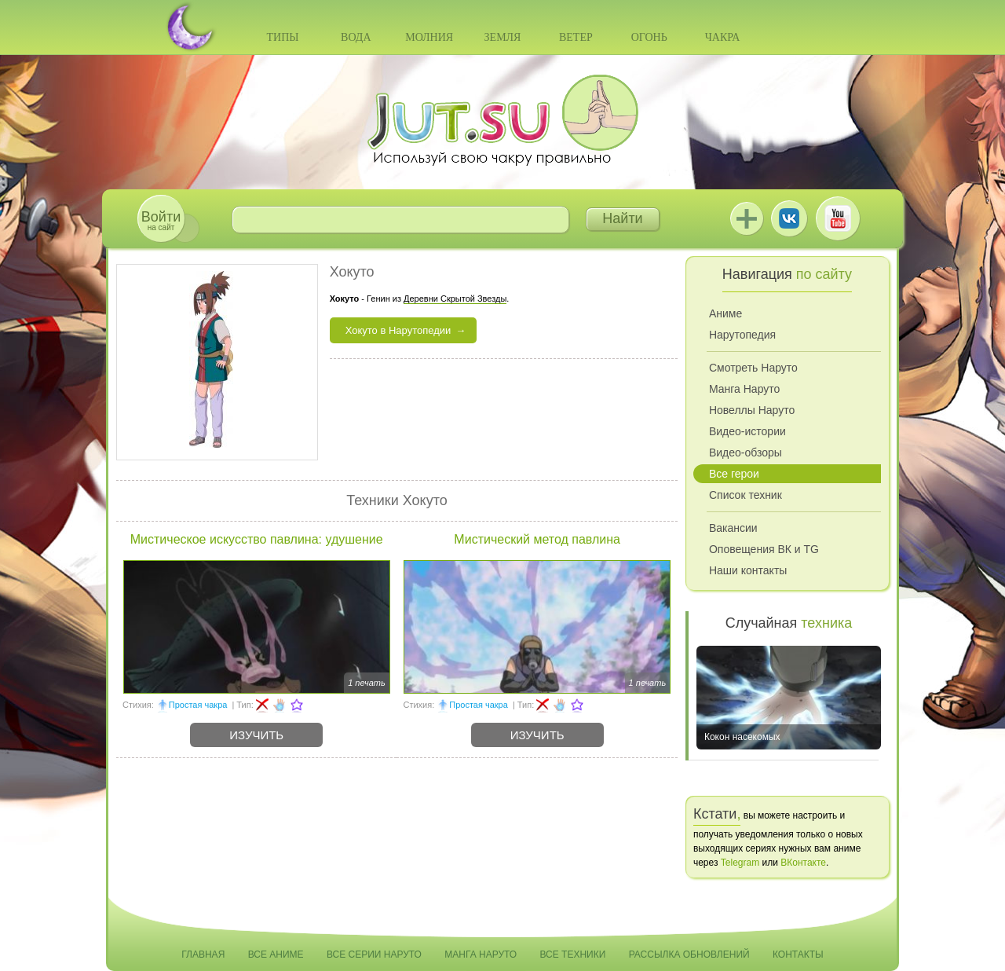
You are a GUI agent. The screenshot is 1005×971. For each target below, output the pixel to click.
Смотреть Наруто (753, 367)
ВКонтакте (789, 218)
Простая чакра (198, 704)
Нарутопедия (742, 334)
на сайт (161, 220)
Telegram (740, 862)
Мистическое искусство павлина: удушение (256, 539)
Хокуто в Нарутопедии (398, 330)
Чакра (722, 37)
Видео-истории (747, 431)
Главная (203, 954)
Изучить (256, 735)
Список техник (745, 495)
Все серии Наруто (374, 954)
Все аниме (276, 954)
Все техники (572, 954)
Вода (356, 37)
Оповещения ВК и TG (764, 549)
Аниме (725, 313)
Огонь (649, 37)
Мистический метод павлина (537, 539)
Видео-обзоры (745, 452)
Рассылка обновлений (689, 954)
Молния (429, 37)
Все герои (734, 473)
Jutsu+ (746, 218)
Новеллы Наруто (752, 410)
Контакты (798, 954)
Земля (502, 37)
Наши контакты (748, 570)
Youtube (838, 218)
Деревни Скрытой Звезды (455, 298)
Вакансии (733, 528)
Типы (282, 37)
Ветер (576, 37)
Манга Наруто (744, 389)
